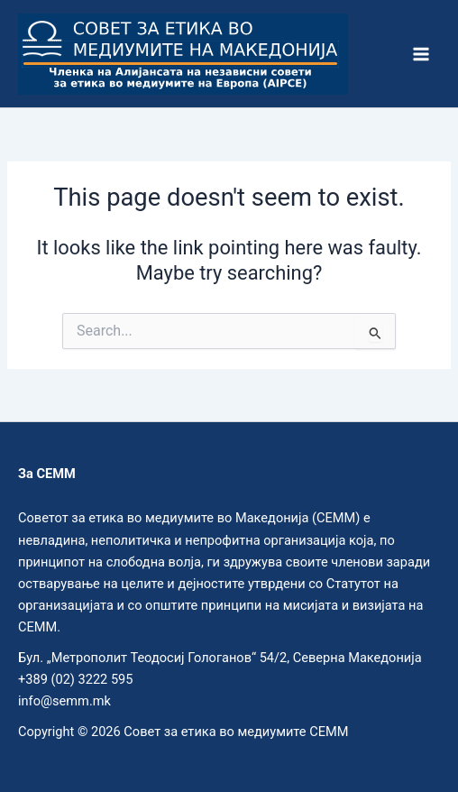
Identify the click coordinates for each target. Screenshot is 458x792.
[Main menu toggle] (421, 54)
